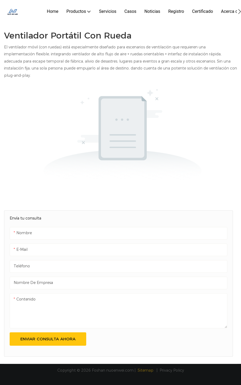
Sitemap (146, 370)
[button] (239, 11)
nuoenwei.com (120, 370)
